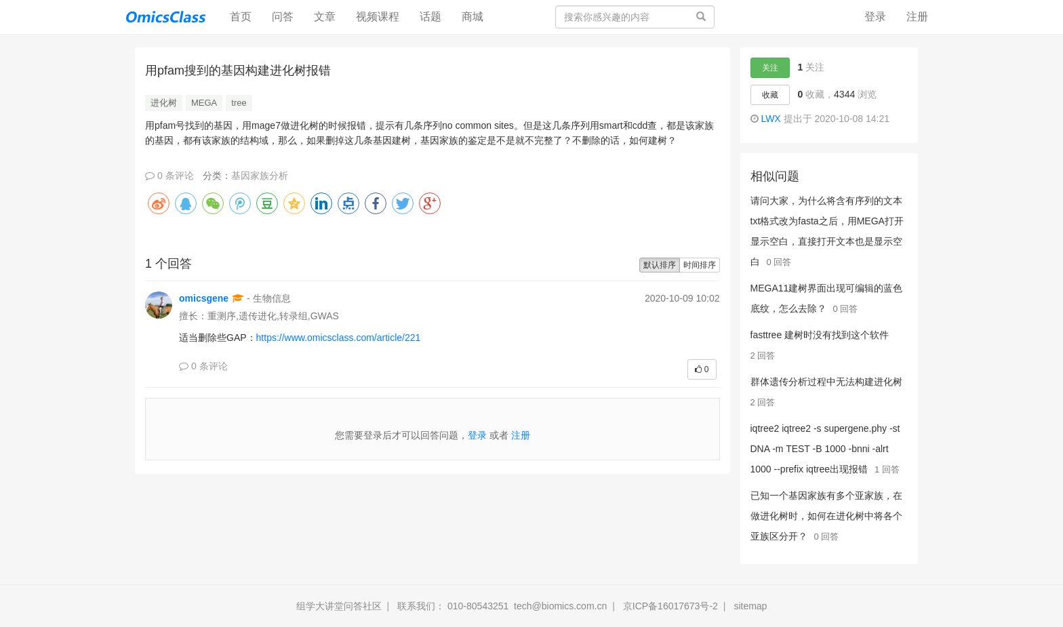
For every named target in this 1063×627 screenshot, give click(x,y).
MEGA (204, 103)
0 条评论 (169, 175)
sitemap (750, 606)
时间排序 (699, 265)
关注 (770, 68)
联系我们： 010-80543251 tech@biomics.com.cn (502, 606)
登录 (875, 16)
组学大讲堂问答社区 (339, 606)
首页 (246, 15)
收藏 (770, 95)
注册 (917, 16)
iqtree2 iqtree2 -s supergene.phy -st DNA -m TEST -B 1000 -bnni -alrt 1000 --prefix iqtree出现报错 (825, 448)
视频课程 (377, 16)
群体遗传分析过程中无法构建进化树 (826, 381)
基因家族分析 (259, 175)
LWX (770, 118)
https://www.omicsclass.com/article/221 (340, 337)
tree (238, 103)
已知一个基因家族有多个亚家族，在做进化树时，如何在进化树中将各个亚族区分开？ (826, 516)
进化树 (164, 103)
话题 (430, 16)
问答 (283, 16)
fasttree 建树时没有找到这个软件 (819, 334)
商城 (472, 16)
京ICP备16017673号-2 (670, 606)
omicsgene (203, 298)
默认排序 (659, 265)
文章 (325, 16)
